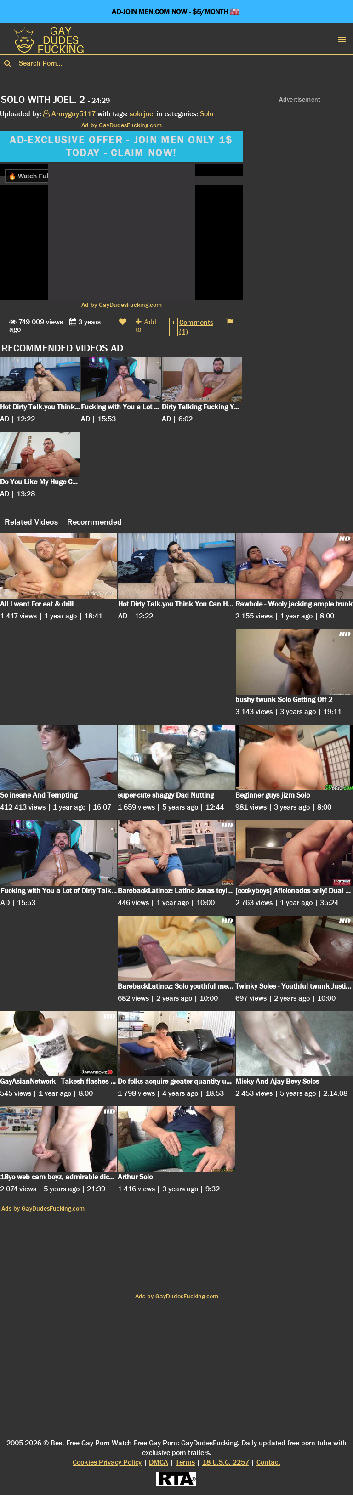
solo (136, 114)
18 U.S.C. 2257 (225, 1462)
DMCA (158, 1462)
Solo (206, 114)
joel (149, 114)
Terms (185, 1462)
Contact (268, 1462)
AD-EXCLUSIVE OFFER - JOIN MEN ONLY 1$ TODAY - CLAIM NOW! (121, 146)
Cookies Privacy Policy (107, 1462)
